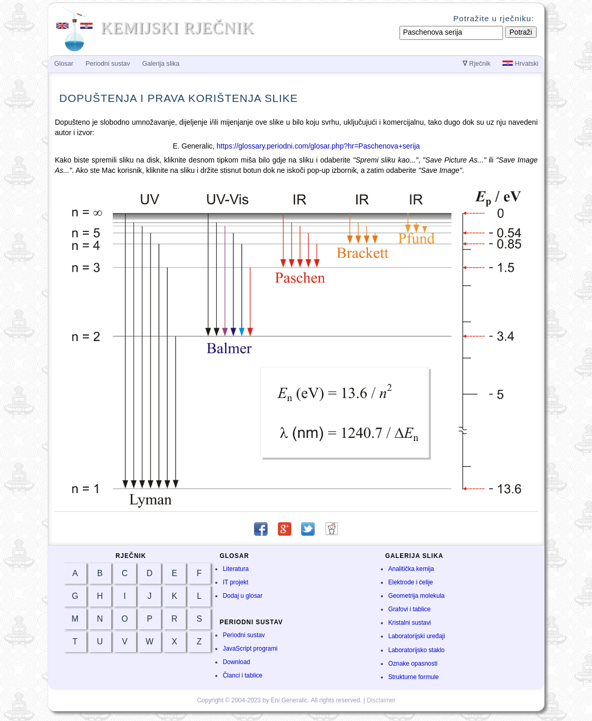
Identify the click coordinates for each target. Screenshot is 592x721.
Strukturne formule (413, 677)
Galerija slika (161, 63)
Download (236, 662)
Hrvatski (520, 63)
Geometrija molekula (416, 595)
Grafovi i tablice (409, 609)
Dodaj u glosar (242, 595)
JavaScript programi (250, 648)
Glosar (63, 63)
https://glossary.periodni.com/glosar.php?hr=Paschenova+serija (318, 146)
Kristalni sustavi (409, 622)
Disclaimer (381, 700)
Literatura (235, 568)
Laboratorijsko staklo (416, 650)
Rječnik (477, 63)
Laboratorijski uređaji (416, 636)
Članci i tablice (242, 675)
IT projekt (235, 582)
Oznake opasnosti (412, 663)
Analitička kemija (411, 568)
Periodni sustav (243, 635)
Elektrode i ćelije (410, 582)
